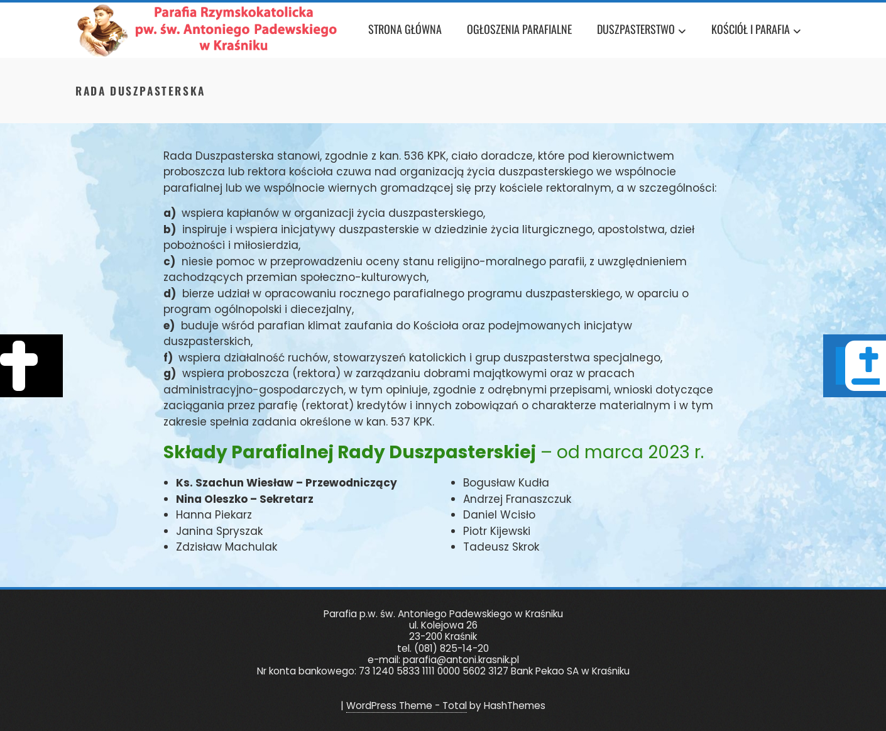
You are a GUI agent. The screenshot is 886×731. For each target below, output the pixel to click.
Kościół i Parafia (756, 31)
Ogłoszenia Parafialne (519, 29)
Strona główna (405, 29)
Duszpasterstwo (641, 31)
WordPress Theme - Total (406, 705)
